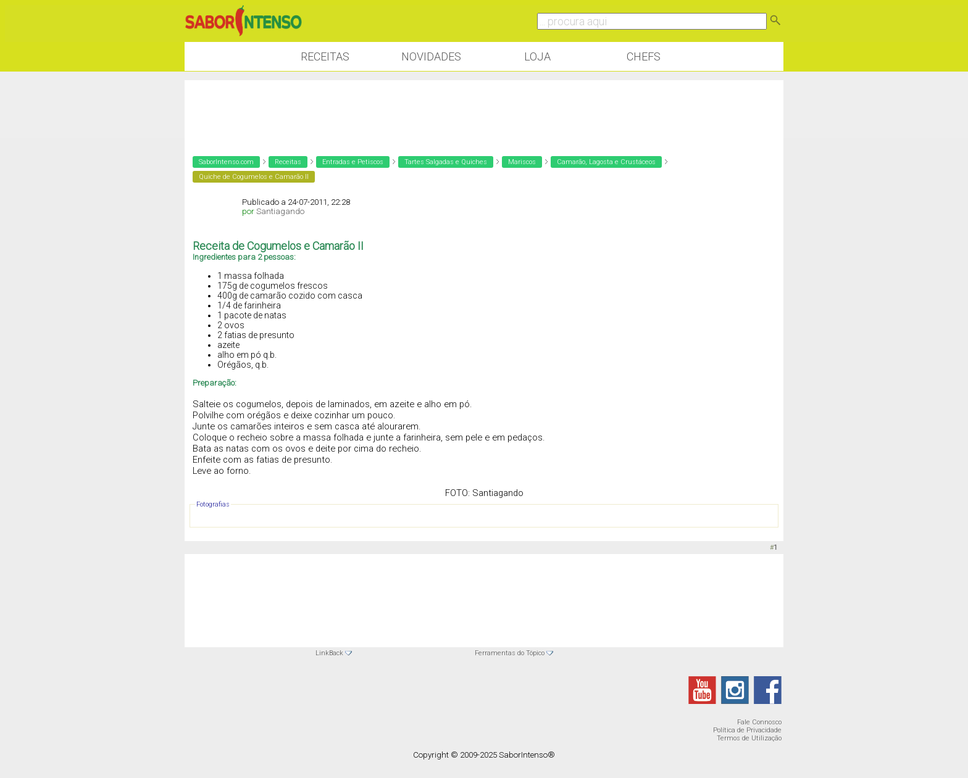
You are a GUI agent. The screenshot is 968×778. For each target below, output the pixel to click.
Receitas (325, 56)
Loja (537, 56)
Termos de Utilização (749, 738)
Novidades (431, 56)
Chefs (644, 56)
